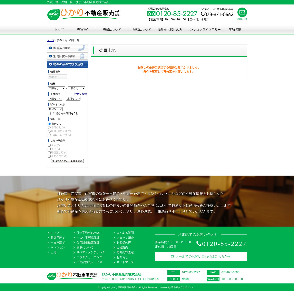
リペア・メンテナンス (91, 252)
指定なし (56, 123)
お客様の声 (124, 242)
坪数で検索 (81, 94)
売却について (112, 29)
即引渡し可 (59, 152)
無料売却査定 (125, 252)
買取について (142, 29)
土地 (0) (53, 76)
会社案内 (122, 247)
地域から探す (67, 47)
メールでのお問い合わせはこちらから (201, 256)
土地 (53, 252)
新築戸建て (58, 237)
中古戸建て (58, 242)
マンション (58, 247)
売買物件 (83, 29)
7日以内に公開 (61, 134)
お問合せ (122, 257)
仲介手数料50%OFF (89, 232)
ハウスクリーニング (89, 257)
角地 (55, 145)
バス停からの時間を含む (64, 113)
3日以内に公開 (61, 131)
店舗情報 (235, 29)
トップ (59, 29)
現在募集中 (59, 156)
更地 (55, 148)
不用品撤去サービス (89, 262)
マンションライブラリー (204, 29)
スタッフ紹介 (125, 237)
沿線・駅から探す (67, 56)
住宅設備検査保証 (88, 242)
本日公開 (58, 127)
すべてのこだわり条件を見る (67, 161)
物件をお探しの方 (170, 29)
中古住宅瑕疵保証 (88, 237)
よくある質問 (125, 232)
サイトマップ (125, 262)
